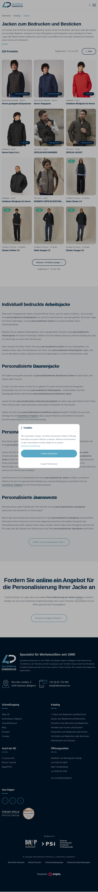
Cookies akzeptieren (49, 453)
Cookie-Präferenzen (49, 464)
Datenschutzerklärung (30, 446)
